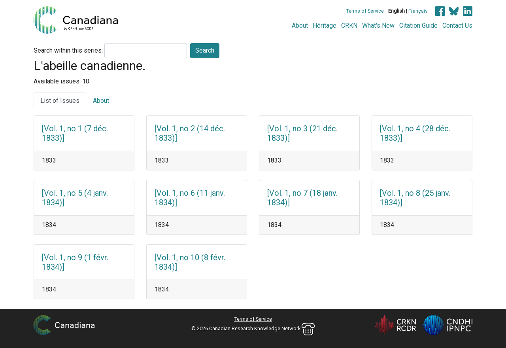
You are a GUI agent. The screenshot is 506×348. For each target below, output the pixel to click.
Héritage (324, 25)
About (300, 25)
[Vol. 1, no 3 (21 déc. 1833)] (302, 133)
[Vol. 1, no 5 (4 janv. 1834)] (75, 197)
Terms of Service (365, 11)
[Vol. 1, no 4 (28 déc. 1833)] (415, 133)
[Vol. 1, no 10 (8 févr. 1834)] (190, 262)
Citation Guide (418, 25)
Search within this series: (68, 50)
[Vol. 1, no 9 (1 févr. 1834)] (75, 262)
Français (418, 11)
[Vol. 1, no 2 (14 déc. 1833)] (190, 133)
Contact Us (457, 25)
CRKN (349, 25)
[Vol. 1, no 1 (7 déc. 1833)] (75, 133)
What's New (378, 25)
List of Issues (59, 100)
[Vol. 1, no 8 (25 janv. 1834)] (415, 197)
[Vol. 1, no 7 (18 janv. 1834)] (302, 197)
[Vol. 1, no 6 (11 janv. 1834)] (190, 197)
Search (204, 50)
